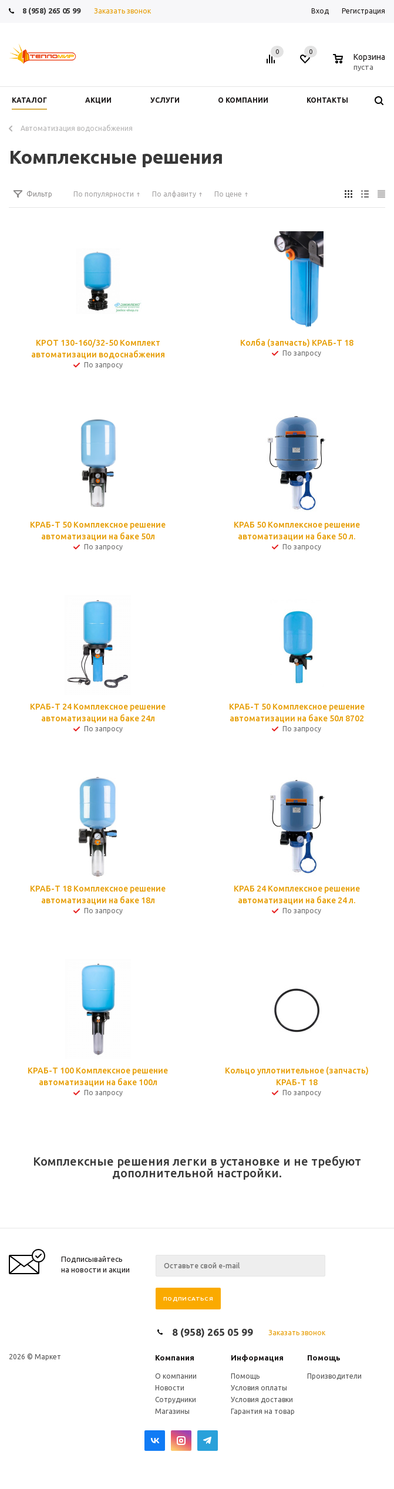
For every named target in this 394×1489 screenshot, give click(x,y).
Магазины (172, 1411)
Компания (174, 1357)
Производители (334, 1376)
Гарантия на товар (263, 1411)
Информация (257, 1357)
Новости (169, 1388)
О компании (176, 1376)
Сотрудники (175, 1399)
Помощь (324, 1357)
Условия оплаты (259, 1388)
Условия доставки (262, 1399)
